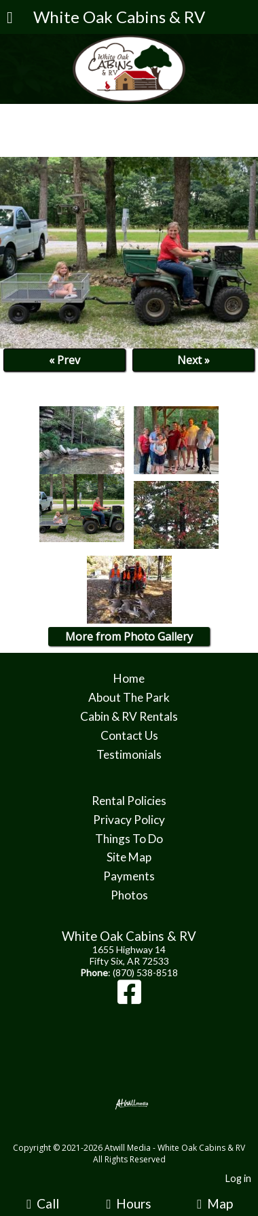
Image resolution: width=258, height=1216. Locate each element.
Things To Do (129, 838)
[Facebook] (129, 998)
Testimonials (129, 754)
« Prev (64, 360)
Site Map (129, 857)
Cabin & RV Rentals (129, 716)
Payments (129, 876)
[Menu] (10, 19)
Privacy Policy (129, 819)
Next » (193, 360)
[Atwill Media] (141, 1133)
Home (129, 678)
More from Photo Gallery (129, 636)
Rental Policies (129, 800)
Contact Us (129, 735)
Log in (238, 1178)
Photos (129, 895)
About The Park (129, 697)
